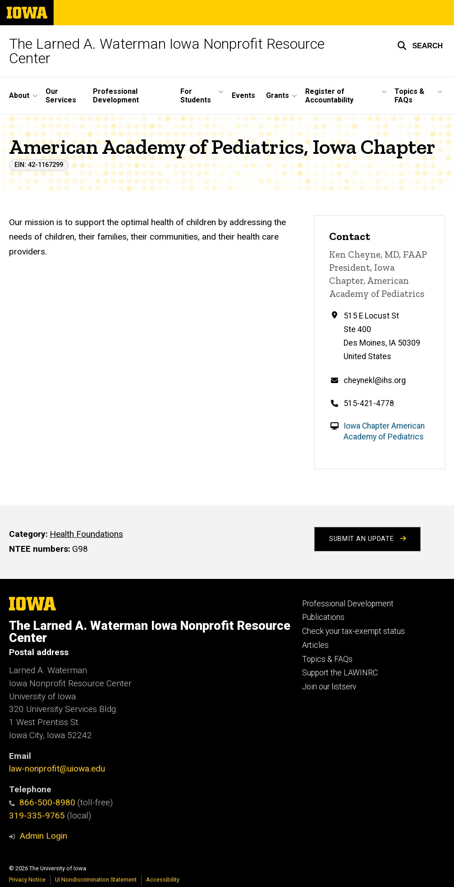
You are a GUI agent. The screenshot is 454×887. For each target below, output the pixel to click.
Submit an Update (367, 539)
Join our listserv (329, 686)
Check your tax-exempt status (353, 631)
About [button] (19, 95)
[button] (420, 45)
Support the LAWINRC (340, 672)
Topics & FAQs (327, 659)
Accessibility (162, 879)
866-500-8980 (42, 802)
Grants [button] (277, 95)
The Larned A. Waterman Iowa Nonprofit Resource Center (167, 51)
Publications (323, 617)
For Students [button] (195, 95)
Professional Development (116, 95)
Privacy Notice (27, 879)
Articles (315, 645)
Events (243, 95)
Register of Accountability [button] (329, 95)
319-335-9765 (37, 815)
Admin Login (43, 836)
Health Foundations (86, 534)
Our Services (61, 95)
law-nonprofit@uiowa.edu (57, 768)
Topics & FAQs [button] (409, 95)
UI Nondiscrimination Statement (96, 879)
